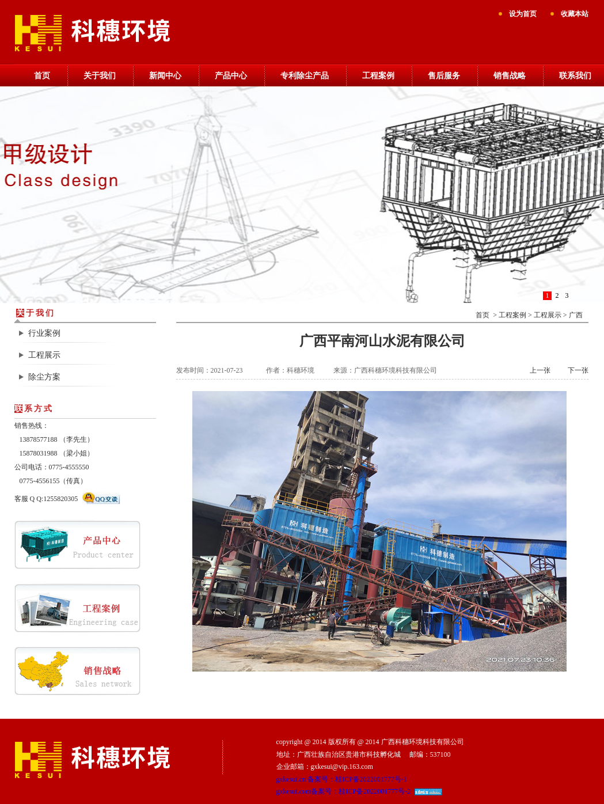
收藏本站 (574, 14)
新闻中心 (165, 75)
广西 (576, 315)
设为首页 (523, 14)
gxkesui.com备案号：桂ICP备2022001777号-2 (343, 791)
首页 (42, 75)
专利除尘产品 (304, 75)
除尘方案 (44, 377)
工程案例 (378, 75)
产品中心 (231, 75)
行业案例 (44, 333)
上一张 (540, 370)
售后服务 (444, 75)
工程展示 (44, 355)
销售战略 (509, 75)
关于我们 (99, 75)
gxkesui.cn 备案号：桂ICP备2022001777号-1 (341, 779)
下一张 (578, 370)
